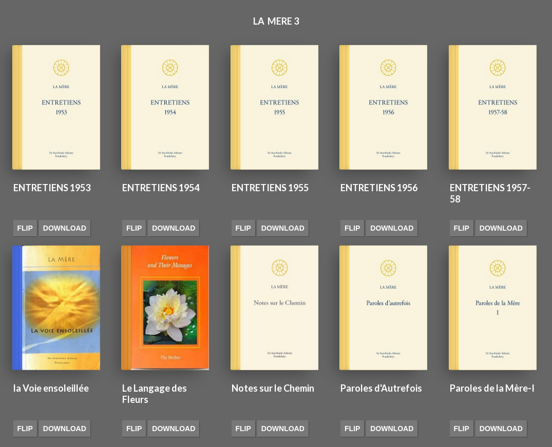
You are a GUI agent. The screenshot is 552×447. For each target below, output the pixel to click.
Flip (25, 228)
